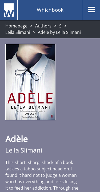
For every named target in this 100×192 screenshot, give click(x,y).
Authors (43, 26)
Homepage (16, 26)
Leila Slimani (17, 32)
